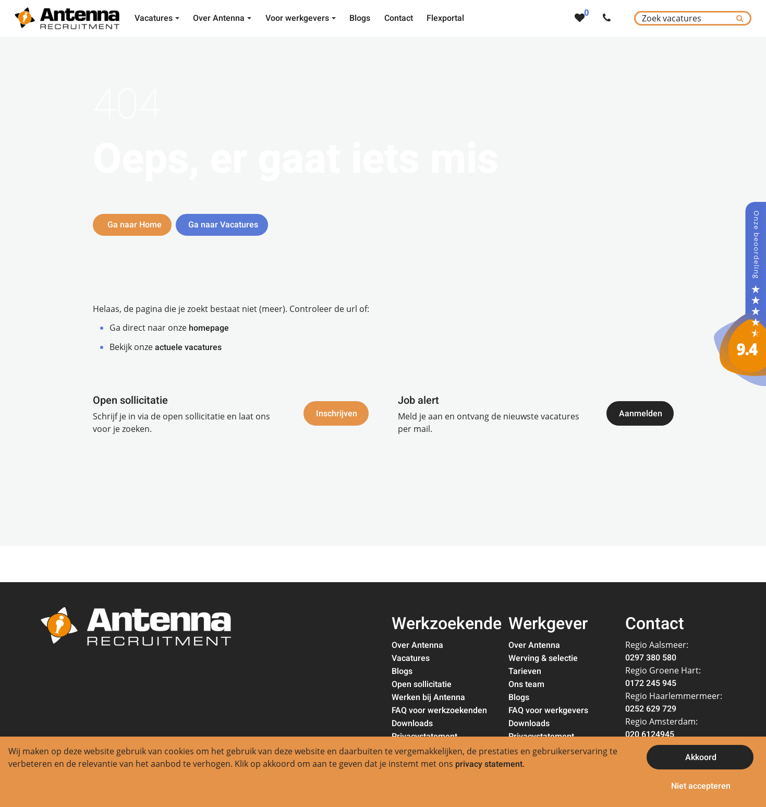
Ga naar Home (133, 225)
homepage (209, 328)
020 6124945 (649, 734)
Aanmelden (640, 414)
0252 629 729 (650, 709)
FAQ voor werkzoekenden (439, 710)
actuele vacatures (188, 347)
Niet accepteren (701, 786)
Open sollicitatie (422, 684)
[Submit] (739, 18)
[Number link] (609, 18)
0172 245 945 (650, 683)
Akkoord (700, 757)
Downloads (412, 723)
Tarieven (524, 671)
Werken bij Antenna (428, 697)
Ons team (526, 684)
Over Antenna (417, 645)
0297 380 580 (650, 658)
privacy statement (488, 764)
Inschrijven (336, 414)
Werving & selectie (543, 658)
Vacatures (411, 658)
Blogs (402, 671)
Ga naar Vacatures (223, 225)
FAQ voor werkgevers (548, 710)
